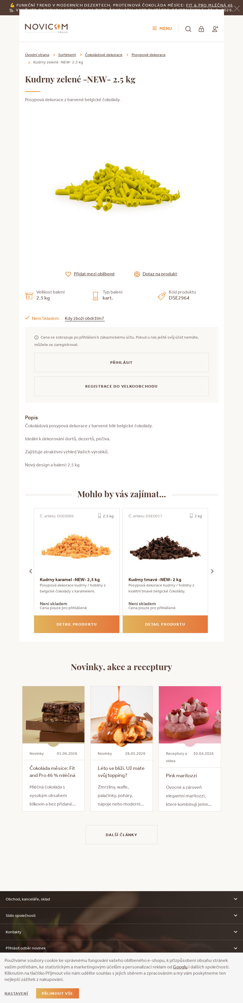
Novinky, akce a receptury (121, 666)
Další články (121, 834)
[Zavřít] (237, 8)
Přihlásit (121, 362)
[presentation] (31, 570)
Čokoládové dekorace (103, 54)
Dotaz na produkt (160, 273)
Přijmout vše (57, 993)
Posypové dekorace (149, 54)
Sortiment (67, 54)
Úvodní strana (37, 54)
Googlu (180, 967)
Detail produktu (77, 624)
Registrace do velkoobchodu (121, 386)
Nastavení (16, 993)
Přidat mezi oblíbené (94, 273)
